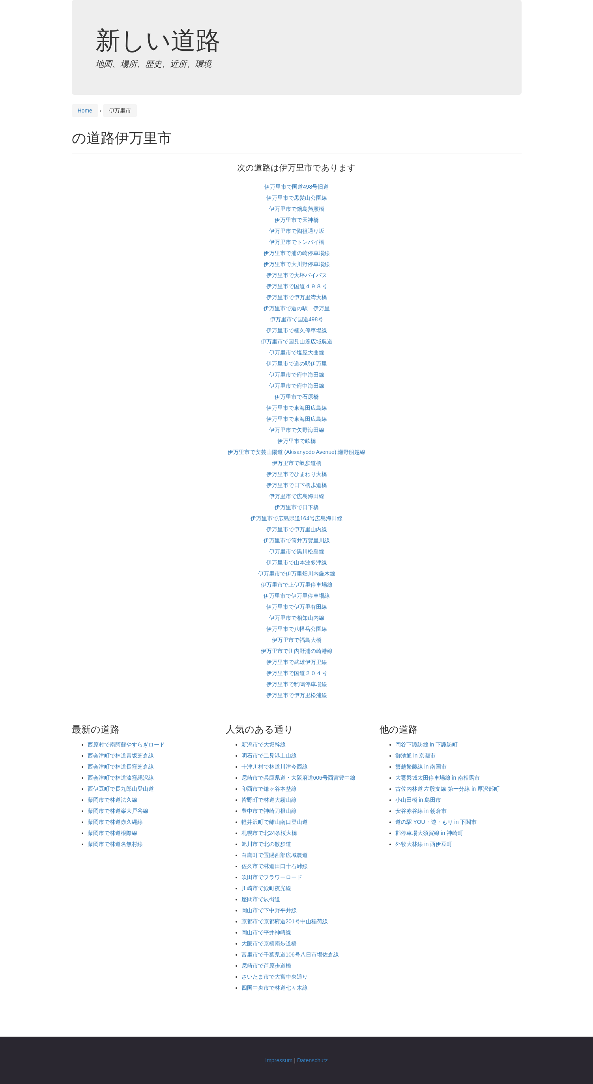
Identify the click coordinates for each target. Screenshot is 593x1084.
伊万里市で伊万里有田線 (296, 607)
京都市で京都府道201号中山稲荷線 (284, 921)
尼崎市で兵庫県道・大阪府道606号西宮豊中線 (298, 778)
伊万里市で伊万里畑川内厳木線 (296, 573)
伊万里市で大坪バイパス (296, 275)
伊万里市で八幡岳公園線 (296, 629)
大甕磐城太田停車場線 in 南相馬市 (437, 778)
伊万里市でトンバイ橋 (296, 242)
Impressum (278, 1060)
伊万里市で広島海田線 (296, 496)
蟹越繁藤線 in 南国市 (421, 766)
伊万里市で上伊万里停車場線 (297, 584)
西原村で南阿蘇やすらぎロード (126, 744)
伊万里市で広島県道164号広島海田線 (296, 518)
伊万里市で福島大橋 (297, 640)
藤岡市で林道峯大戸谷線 (118, 811)
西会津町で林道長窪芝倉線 (121, 766)
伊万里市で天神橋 (297, 220)
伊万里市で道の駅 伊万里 (297, 308)
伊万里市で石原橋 (297, 397)
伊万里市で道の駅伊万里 (296, 363)
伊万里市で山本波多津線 (296, 562)
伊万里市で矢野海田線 (296, 430)
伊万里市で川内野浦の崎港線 (297, 651)
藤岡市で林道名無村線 (115, 844)
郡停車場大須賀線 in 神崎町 (429, 833)
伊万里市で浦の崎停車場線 (297, 253)
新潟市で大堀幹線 (263, 744)
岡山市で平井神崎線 (266, 932)
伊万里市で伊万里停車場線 (297, 596)
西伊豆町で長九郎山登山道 (121, 789)
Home (85, 110)
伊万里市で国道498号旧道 (296, 187)
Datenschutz (312, 1060)
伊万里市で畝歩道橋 (297, 463)
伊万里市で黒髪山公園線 (296, 198)
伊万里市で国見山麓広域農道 (297, 341)
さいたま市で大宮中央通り (274, 976)
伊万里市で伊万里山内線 (296, 529)
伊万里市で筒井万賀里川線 (297, 540)
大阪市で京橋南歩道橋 (269, 943)
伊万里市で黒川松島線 (296, 551)
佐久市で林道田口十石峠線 (274, 866)
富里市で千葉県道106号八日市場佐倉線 (290, 954)
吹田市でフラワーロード (271, 877)
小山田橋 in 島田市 (418, 800)
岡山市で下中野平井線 (269, 910)
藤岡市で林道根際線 (112, 833)
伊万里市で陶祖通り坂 (296, 231)
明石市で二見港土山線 (269, 755)
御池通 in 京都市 (415, 755)
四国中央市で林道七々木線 (274, 988)
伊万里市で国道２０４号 (296, 673)
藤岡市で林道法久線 (112, 800)
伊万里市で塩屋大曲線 (296, 352)
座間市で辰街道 (260, 899)
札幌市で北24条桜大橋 (269, 833)
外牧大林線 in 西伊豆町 (424, 844)
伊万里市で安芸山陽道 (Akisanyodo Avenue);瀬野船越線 (297, 452)
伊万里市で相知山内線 (296, 618)
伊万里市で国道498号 (296, 319)
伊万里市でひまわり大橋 (296, 474)
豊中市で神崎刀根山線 (269, 811)
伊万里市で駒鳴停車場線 (296, 684)
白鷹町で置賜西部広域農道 (274, 855)
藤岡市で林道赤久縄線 (115, 822)
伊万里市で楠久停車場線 (296, 330)
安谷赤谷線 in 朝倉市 (421, 811)
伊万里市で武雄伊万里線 (296, 662)
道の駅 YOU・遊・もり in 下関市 (436, 822)
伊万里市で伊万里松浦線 (296, 695)
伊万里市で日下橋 (297, 507)
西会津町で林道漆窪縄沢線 (121, 778)
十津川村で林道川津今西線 (274, 766)
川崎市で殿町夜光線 (266, 888)
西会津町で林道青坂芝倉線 (121, 755)
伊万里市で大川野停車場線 (297, 264)
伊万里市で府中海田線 (296, 374)
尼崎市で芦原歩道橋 (266, 965)
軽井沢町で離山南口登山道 (274, 822)
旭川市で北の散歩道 (266, 844)
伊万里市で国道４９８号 (296, 286)
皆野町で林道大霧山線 (269, 800)
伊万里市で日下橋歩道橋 (296, 485)
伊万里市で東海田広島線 (296, 408)
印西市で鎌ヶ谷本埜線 (269, 789)
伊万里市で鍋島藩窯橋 (296, 209)
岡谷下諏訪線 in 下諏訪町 (426, 744)
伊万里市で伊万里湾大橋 (296, 297)
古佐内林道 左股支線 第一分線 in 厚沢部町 (447, 789)
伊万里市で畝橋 (296, 441)
